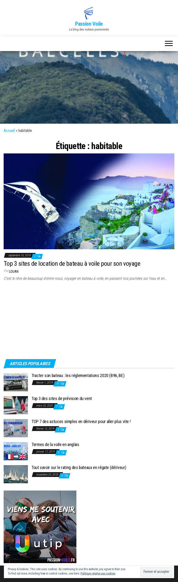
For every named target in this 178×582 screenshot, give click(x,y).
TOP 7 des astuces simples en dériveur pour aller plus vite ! (81, 421)
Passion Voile (89, 24)
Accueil (9, 130)
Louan (13, 271)
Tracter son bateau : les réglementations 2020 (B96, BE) (78, 375)
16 (58, 383)
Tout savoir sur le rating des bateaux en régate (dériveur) (79, 467)
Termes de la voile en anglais (55, 444)
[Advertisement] (89, 87)
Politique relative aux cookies (98, 573)
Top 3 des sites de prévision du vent (62, 398)
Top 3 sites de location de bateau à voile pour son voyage (72, 263)
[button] (89, 13)
